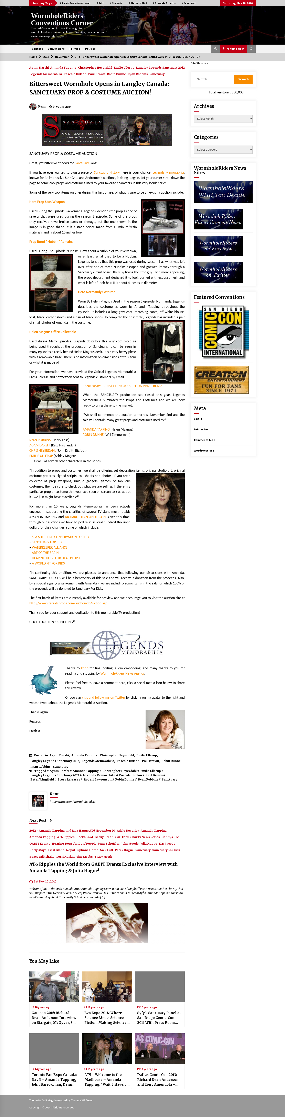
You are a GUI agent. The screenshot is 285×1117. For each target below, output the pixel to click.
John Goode (130, 843)
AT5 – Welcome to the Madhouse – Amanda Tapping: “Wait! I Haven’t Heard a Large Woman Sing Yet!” (106, 1080)
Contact (37, 48)
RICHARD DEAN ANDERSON (85, 517)
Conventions (56, 48)
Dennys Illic (170, 837)
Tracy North (103, 856)
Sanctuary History (106, 172)
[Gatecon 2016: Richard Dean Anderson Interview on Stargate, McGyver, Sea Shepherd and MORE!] (54, 986)
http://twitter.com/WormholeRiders (73, 801)
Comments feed (204, 440)
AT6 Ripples (66, 837)
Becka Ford (84, 837)
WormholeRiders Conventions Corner (62, 19)
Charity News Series (145, 837)
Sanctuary (157, 74)
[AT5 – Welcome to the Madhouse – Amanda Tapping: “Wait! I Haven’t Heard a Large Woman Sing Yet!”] (107, 1048)
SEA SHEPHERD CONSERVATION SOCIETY (60, 537)
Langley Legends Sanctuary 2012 (160, 67)
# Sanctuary (189, 2)
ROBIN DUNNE (93, 434)
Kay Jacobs (167, 843)
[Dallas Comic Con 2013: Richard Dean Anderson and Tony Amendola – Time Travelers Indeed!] (160, 1048)
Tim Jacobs (84, 856)
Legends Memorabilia (45, 74)
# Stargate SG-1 (137, 2)
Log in (198, 419)
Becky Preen (104, 837)
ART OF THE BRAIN (45, 552)
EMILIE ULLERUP (41, 456)
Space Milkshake (41, 856)
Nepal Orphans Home (82, 850)
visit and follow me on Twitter (103, 697)
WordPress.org (204, 450)
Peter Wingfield (42, 779)
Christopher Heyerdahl (95, 67)
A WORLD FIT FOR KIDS (48, 563)
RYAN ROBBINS (40, 440)
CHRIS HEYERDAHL (42, 450)
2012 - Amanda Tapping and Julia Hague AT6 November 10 (72, 830)
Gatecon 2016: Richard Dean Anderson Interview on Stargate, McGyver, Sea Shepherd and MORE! (54, 1018)
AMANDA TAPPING (96, 429)
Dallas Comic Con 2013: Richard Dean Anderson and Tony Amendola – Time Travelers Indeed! (158, 1080)
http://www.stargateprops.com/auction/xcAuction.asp (68, 603)
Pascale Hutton (75, 74)
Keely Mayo (37, 850)
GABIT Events (39, 843)
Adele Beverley (128, 830)
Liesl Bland (56, 850)
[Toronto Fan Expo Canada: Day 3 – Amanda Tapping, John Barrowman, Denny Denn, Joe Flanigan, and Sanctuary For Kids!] (54, 1048)
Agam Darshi (39, 67)
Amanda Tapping (63, 67)
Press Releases (68, 779)
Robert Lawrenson (98, 779)
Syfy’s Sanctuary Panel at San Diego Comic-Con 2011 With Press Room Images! (159, 1018)
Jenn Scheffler (109, 843)
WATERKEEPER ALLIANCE (49, 547)
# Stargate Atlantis (164, 2)
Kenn (84, 668)
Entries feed (202, 429)
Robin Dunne (116, 74)
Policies (90, 48)
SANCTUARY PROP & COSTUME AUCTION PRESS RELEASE (124, 386)
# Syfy (100, 2)
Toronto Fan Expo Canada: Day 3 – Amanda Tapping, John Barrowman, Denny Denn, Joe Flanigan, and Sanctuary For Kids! (54, 1080)
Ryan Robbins (138, 74)
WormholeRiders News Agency (122, 673)
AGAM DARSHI (39, 445)
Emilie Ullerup (124, 67)
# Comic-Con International (75, 2)
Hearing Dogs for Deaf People (74, 843)
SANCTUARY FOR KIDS (47, 542)
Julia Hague (148, 843)
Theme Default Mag (41, 1100)
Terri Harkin (65, 856)
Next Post (40, 820)
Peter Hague (124, 850)
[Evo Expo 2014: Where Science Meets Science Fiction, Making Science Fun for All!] (107, 986)
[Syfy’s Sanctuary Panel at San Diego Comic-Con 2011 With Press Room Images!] (160, 986)
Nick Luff (106, 850)
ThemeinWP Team (82, 1100)
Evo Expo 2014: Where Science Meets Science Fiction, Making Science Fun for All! (105, 1018)
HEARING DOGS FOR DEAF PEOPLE (56, 558)
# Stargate (116, 2)
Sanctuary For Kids (166, 850)
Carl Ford (122, 837)
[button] (215, 49)
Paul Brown (96, 74)
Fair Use (75, 48)
